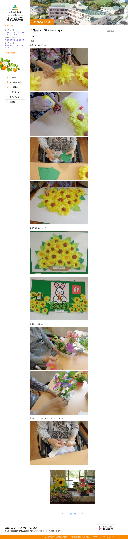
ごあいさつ (14, 77)
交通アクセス (15, 92)
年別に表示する (12, 53)
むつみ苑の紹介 (15, 82)
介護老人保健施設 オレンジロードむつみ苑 (15, 13)
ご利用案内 (14, 87)
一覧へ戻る (72, 514)
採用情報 (13, 102)
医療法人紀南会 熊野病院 (105, 528)
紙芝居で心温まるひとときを (14, 40)
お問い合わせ (15, 97)
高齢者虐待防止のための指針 (80, 537)
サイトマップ (49, 537)
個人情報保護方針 (62, 537)
